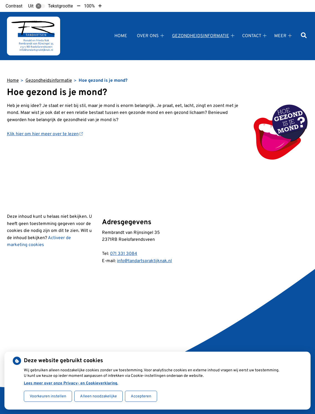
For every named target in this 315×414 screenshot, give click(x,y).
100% (89, 6)
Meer (280, 36)
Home (120, 36)
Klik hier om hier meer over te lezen (45, 134)
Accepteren (141, 396)
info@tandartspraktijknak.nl (144, 261)
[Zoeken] (303, 36)
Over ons (148, 36)
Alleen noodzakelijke (98, 396)
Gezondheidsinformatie (200, 36)
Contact (251, 36)
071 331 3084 (123, 254)
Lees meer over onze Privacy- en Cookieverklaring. (71, 383)
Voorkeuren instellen (48, 396)
